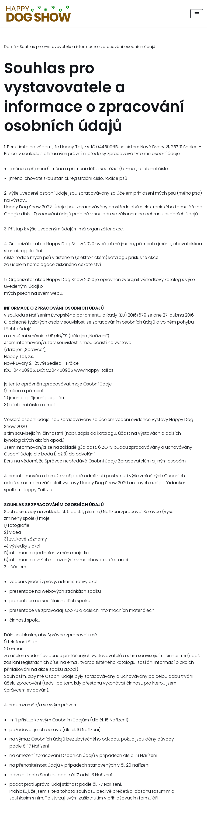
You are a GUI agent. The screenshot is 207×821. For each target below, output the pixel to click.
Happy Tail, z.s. (169, 815)
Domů (10, 46)
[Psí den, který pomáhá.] (39, 13)
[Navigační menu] (196, 13)
